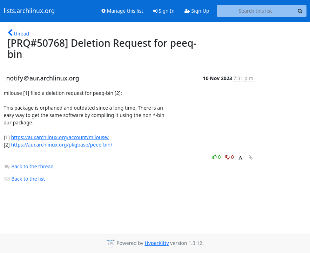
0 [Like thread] (217, 157)
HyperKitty (156, 243)
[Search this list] (255, 11)
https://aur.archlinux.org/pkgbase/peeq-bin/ (61, 144)
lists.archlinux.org (29, 11)
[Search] (300, 11)
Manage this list (122, 10)
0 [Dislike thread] (229, 157)
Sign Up (196, 10)
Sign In (164, 10)
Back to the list (24, 178)
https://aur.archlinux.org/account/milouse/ (60, 137)
